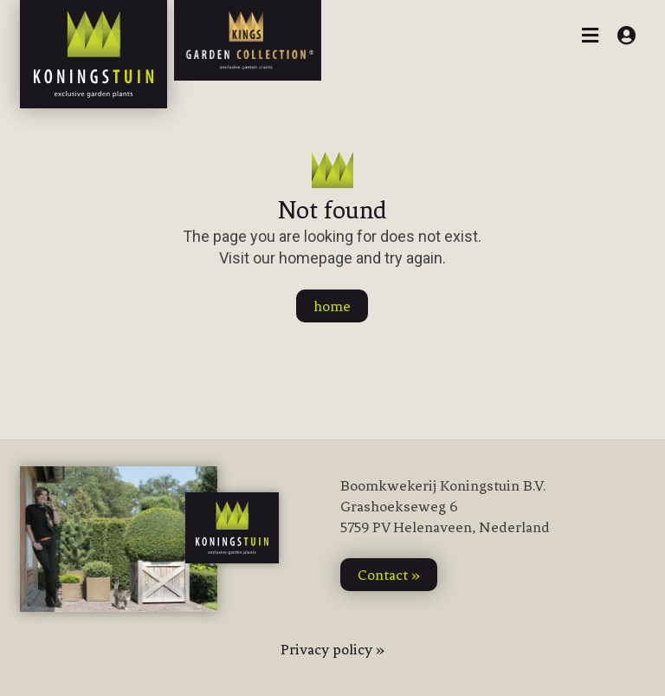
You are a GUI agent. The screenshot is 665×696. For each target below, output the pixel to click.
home (332, 306)
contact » (389, 574)
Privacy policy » (332, 649)
